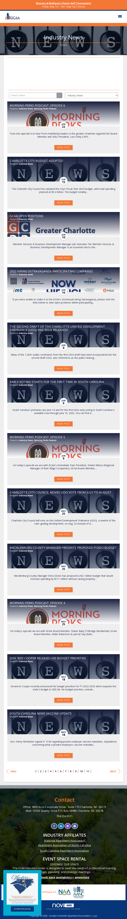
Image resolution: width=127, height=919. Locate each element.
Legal (94, 915)
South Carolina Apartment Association (64, 851)
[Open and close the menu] (73, 16)
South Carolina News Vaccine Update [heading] (41, 713)
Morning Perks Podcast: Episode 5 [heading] (37, 437)
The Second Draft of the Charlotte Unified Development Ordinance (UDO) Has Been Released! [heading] (57, 328)
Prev (11, 771)
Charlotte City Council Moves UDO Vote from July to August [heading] (60, 492)
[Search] (59, 95)
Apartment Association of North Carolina (64, 845)
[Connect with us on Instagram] (68, 826)
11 (87, 771)
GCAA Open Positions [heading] (26, 216)
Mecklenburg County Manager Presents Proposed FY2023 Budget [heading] (63, 548)
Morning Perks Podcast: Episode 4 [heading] (37, 603)
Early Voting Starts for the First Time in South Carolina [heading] (57, 382)
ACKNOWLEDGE (22, 908)
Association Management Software (63, 906)
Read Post (63, 147)
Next (115, 771)
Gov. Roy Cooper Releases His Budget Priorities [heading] (48, 658)
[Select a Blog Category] (91, 95)
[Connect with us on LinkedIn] (61, 826)
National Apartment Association (64, 840)
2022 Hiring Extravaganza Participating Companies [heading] (51, 271)
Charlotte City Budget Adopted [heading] (36, 161)
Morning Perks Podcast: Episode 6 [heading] (37, 105)
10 (81, 771)
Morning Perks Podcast (45, 108)
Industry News (26, 108)
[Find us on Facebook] (54, 826)
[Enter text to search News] (33, 95)
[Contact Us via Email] (74, 826)
